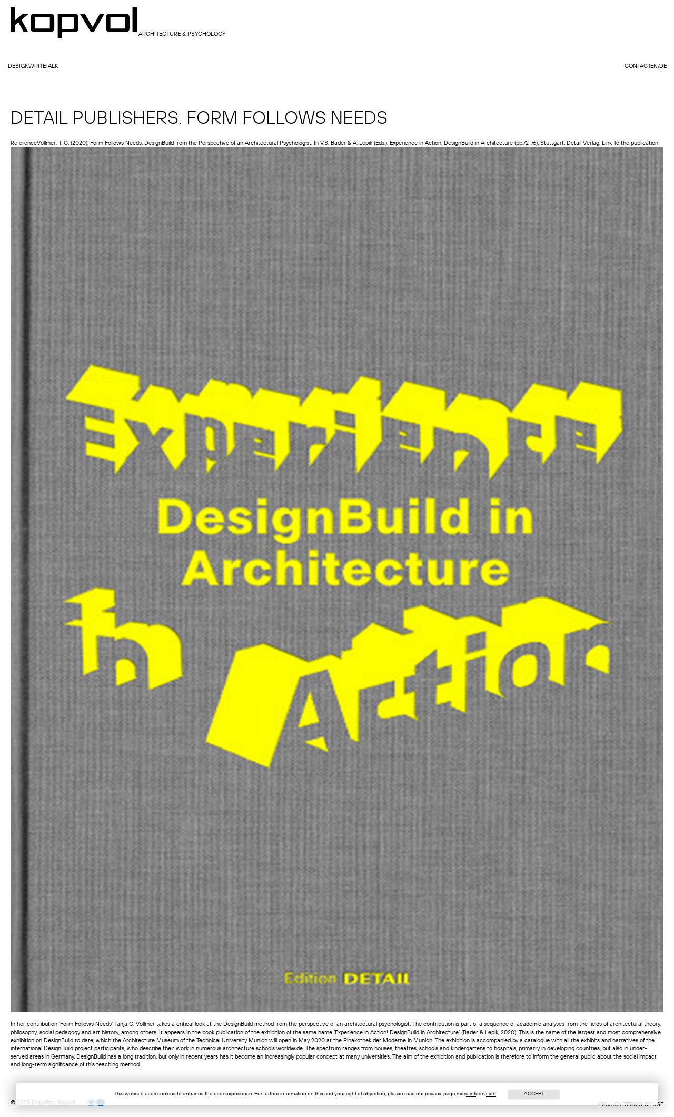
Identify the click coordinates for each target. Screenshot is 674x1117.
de (663, 66)
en (654, 66)
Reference (24, 143)
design (18, 66)
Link (607, 143)
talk (51, 66)
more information (476, 1093)
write (37, 66)
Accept (534, 1093)
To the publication (635, 143)
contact (638, 66)
